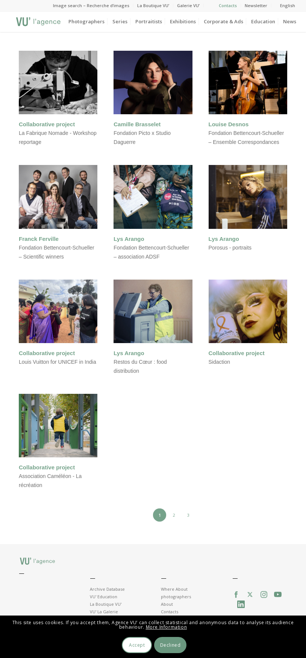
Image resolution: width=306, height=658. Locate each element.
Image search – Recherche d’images (91, 5)
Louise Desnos (229, 124)
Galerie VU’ (188, 5)
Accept (137, 645)
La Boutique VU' (105, 604)
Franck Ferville (39, 239)
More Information (166, 627)
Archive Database (107, 589)
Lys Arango (129, 239)
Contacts (228, 5)
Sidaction (219, 362)
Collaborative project (47, 124)
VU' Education (103, 596)
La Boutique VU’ (153, 5)
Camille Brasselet (137, 124)
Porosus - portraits (230, 248)
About (167, 604)
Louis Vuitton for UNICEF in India (57, 362)
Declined (170, 645)
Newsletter (256, 5)
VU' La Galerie (104, 611)
